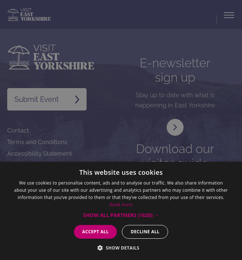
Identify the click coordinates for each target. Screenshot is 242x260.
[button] (121, 215)
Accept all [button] (95, 232)
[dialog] (121, 130)
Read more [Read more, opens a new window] (121, 205)
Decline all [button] (145, 232)
